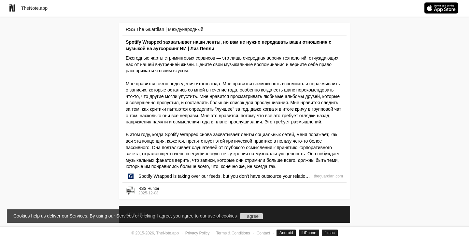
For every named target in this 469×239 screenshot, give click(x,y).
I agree (251, 216)
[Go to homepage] (12, 8)
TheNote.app (34, 8)
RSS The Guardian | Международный (164, 29)
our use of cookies (218, 215)
